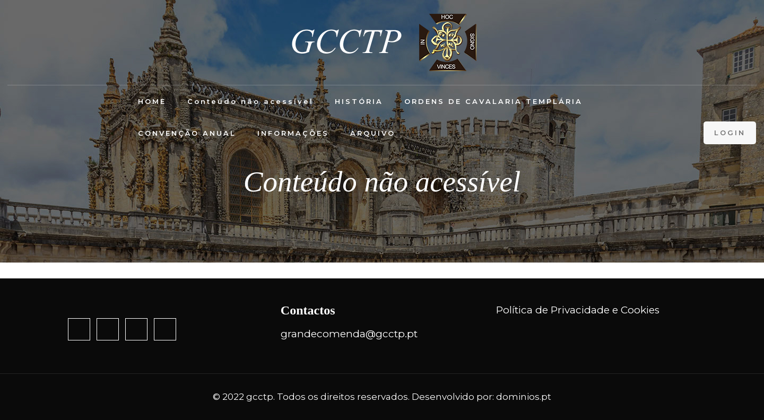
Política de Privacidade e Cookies (577, 310)
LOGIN (729, 132)
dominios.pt (523, 396)
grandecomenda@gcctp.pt (349, 334)
